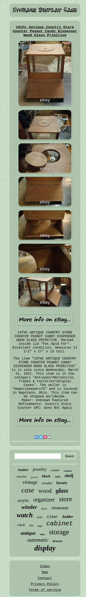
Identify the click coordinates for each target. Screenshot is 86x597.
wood (44, 490)
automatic (37, 540)
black (46, 476)
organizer (44, 499)
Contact (45, 578)
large (40, 526)
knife (40, 517)
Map (45, 572)
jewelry (39, 469)
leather (23, 470)
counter (55, 470)
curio (57, 476)
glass (62, 490)
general (34, 477)
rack (21, 525)
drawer (58, 541)
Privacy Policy (45, 584)
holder (67, 516)
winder (29, 507)
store (65, 499)
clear (52, 517)
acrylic (23, 500)
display (44, 548)
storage (59, 532)
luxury (61, 482)
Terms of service (45, 590)
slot (31, 525)
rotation (68, 471)
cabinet (59, 523)
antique (28, 533)
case (28, 490)
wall (44, 508)
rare (42, 534)
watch (25, 515)
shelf (68, 475)
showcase (59, 508)
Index (45, 566)
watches (21, 476)
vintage (30, 482)
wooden (47, 483)
